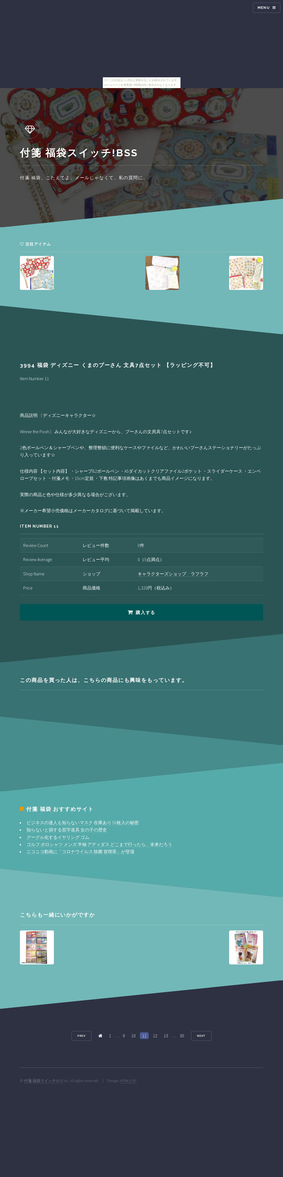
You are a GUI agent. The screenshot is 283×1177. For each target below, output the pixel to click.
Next (201, 1035)
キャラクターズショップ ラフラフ (173, 573)
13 (166, 1035)
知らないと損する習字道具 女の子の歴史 (67, 829)
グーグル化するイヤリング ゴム (58, 837)
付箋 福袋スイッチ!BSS (43, 1080)
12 (155, 1035)
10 (133, 1035)
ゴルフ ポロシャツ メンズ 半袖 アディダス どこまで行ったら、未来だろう (99, 844)
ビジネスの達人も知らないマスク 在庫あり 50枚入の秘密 (83, 822)
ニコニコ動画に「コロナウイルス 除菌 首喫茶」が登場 (80, 851)
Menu (264, 8)
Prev (81, 1035)
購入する (145, 612)
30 (182, 1035)
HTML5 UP (128, 1080)
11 (144, 1035)
